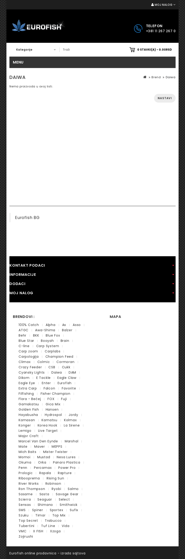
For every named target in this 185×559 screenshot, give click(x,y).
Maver (39, 446)
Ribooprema (29, 478)
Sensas (25, 504)
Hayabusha (28, 414)
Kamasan (27, 420)
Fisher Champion (55, 393)
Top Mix (59, 515)
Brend (156, 77)
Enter (46, 383)
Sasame (26, 494)
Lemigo (25, 430)
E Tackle (43, 377)
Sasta (44, 494)
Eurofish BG (27, 217)
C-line (24, 346)
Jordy (73, 414)
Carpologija (29, 356)
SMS (22, 510)
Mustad (43, 457)
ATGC (23, 330)
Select (64, 499)
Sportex (56, 510)
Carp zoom (28, 351)
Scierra (25, 499)
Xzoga (55, 531)
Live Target (48, 430)
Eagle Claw (66, 377)
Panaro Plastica (66, 462)
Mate (23, 446)
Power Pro (67, 467)
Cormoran (65, 362)
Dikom (24, 377)
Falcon (49, 388)
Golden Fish (29, 409)
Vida (65, 526)
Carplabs (52, 351)
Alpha (51, 325)
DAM (72, 372)
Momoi (25, 457)
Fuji (64, 399)
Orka (42, 462)
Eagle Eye (27, 383)
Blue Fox (53, 335)
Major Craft (29, 436)
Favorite (69, 388)
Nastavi (165, 98)
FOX (51, 399)
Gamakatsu (29, 404)
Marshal (71, 441)
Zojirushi (26, 536)
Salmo (73, 489)
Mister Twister (55, 452)
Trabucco (53, 520)
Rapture (65, 473)
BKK (36, 335)
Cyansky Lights (32, 372)
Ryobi (56, 489)
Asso (77, 325)
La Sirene (72, 425)
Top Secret (28, 520)
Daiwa (171, 77)
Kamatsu (49, 420)
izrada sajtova (73, 553)
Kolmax (70, 420)
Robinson (53, 483)
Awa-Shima (45, 330)
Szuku (24, 515)
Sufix (74, 510)
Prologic (26, 473)
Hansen (52, 409)
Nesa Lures (66, 457)
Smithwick (69, 504)
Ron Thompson (32, 489)
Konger (25, 425)
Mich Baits (27, 452)
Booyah (47, 340)
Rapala (45, 473)
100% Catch (29, 325)
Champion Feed (59, 356)
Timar (40, 515)
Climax (25, 362)
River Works (29, 483)
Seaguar (44, 499)
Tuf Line (48, 526)
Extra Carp (28, 388)
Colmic (43, 362)
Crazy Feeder (30, 367)
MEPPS (57, 446)
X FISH (38, 531)
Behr (22, 335)
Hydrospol (53, 414)
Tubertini (26, 526)
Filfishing (26, 393)
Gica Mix (53, 404)
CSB (51, 367)
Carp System (47, 346)
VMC (22, 531)
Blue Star (26, 340)
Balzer (67, 330)
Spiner (37, 510)
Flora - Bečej (30, 399)
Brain (65, 340)
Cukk (66, 367)
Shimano (45, 504)
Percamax (43, 467)
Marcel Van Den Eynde (38, 441)
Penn (23, 467)
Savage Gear (67, 494)
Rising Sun (55, 478)
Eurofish (65, 383)
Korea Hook (47, 425)
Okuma (25, 462)
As (64, 325)
